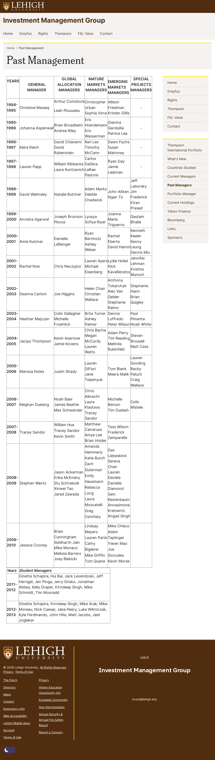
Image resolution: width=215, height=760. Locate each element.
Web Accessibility (15, 716)
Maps (7, 694)
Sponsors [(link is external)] (182, 237)
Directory (9, 687)
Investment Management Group (54, 20)
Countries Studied (186, 167)
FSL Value (86, 33)
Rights (44, 33)
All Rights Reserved (53, 667)
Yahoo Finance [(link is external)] (186, 211)
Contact (107, 33)
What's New (184, 158)
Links (178, 228)
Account (9, 730)
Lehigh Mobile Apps (16, 723)
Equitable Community (53, 700)
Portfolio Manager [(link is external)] (186, 193)
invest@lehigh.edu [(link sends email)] (144, 695)
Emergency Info (14, 709)
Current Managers (186, 176)
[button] (208, 6)
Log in (144, 657)
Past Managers (186, 184)
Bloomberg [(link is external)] (183, 219)
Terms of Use (24, 672)
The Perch (10, 680)
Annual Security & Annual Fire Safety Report (51, 719)
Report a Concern (51, 732)
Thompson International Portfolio (186, 147)
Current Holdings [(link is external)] (186, 202)
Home (8, 33)
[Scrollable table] (81, 322)
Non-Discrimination (52, 707)
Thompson (64, 33)
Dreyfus (26, 33)
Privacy (8, 672)
